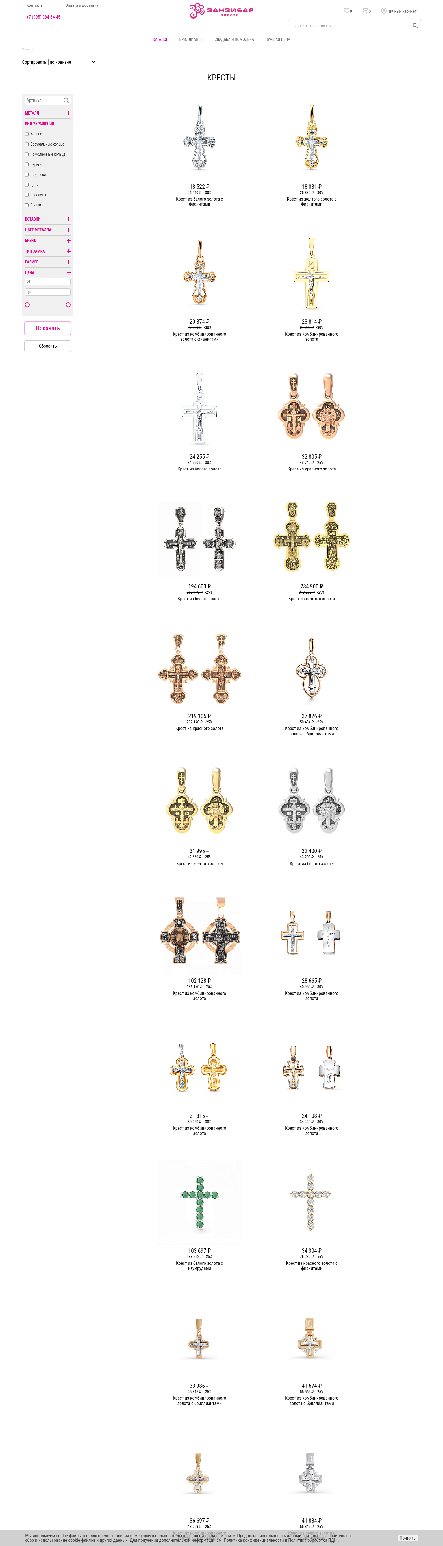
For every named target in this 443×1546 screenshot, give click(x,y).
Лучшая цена (277, 39)
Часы (219, 1460)
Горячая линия (372, 1419)
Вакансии (158, 1460)
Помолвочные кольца (47, 154)
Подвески (38, 174)
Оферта (366, 1439)
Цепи (34, 184)
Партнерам (159, 1439)
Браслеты (38, 195)
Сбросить (48, 346)
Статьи (155, 1429)
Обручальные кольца (47, 144)
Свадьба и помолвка (234, 39)
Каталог (160, 39)
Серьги (36, 164)
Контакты (35, 5)
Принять (408, 1538)
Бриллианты (191, 39)
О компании (160, 1419)
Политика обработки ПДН (312, 1540)
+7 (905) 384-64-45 (43, 17)
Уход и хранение (293, 1439)
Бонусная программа (297, 1419)
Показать (48, 328)
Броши (35, 205)
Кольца (36, 134)
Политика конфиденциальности (386, 1429)
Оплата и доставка (81, 5)
